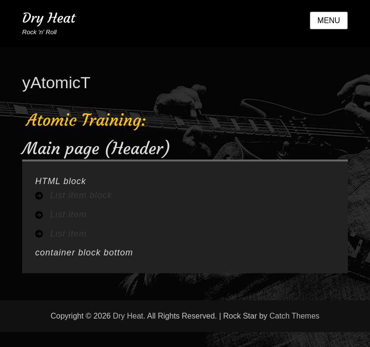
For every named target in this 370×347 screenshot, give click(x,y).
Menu (328, 20)
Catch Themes (294, 316)
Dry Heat (48, 18)
